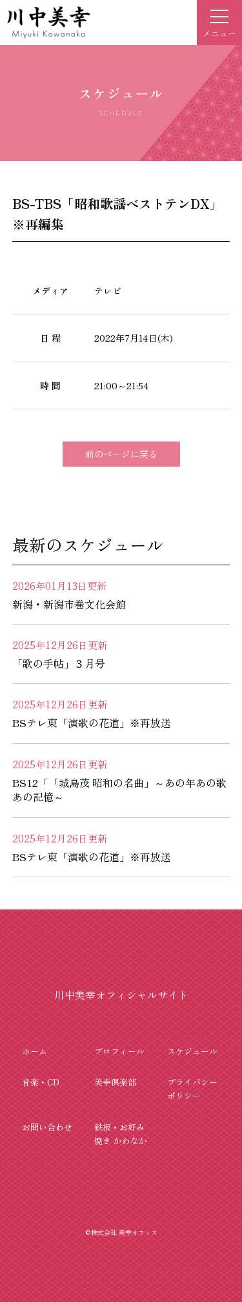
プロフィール (119, 1051)
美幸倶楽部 (115, 1082)
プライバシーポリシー (192, 1089)
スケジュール (192, 1051)
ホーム (34, 1051)
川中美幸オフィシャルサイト (121, 994)
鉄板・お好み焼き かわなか (120, 1134)
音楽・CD (40, 1082)
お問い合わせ (47, 1127)
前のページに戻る (121, 453)
